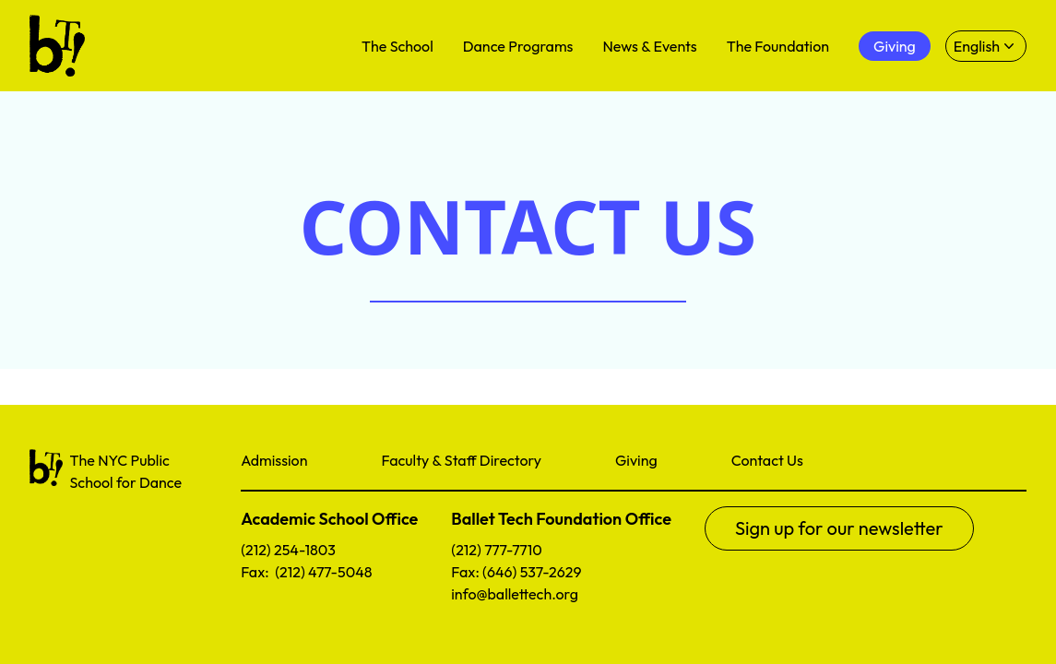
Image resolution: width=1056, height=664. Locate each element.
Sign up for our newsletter (839, 528)
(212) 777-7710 (496, 549)
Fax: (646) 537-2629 (516, 572)
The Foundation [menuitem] (778, 46)
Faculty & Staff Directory (461, 460)
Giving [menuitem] (894, 46)
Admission (274, 460)
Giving (636, 460)
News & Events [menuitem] (649, 46)
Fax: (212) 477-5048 (306, 572)
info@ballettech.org (514, 594)
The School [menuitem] (397, 46)
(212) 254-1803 (288, 549)
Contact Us (767, 460)
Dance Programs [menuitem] (518, 46)
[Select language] (985, 46)
